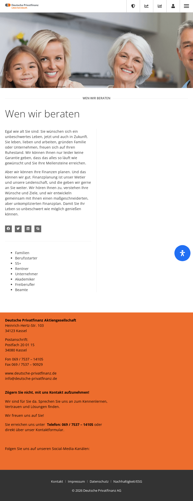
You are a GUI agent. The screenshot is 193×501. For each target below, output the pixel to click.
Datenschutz (99, 481)
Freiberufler (25, 284)
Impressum (76, 481)
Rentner (22, 268)
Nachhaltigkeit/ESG (127, 481)
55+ (18, 263)
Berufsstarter (26, 258)
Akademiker (25, 279)
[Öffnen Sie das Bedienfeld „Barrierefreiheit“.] (182, 253)
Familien (22, 252)
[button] (8, 228)
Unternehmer (26, 273)
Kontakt (57, 481)
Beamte (21, 289)
